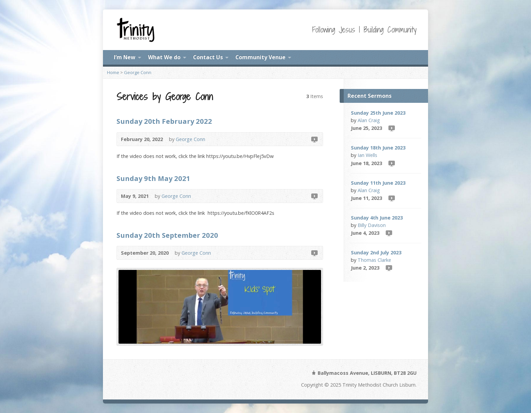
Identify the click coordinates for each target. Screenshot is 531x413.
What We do (164, 57)
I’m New (124, 57)
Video (314, 139)
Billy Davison (372, 225)
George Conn (137, 72)
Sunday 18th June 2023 (378, 147)
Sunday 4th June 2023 (377, 217)
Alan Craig (369, 120)
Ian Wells (367, 155)
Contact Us (208, 57)
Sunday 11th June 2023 (378, 183)
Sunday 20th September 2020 (167, 235)
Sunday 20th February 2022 (164, 121)
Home (113, 72)
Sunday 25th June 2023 (378, 113)
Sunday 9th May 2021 (153, 178)
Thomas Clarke (374, 260)
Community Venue (260, 57)
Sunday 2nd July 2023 (376, 252)
